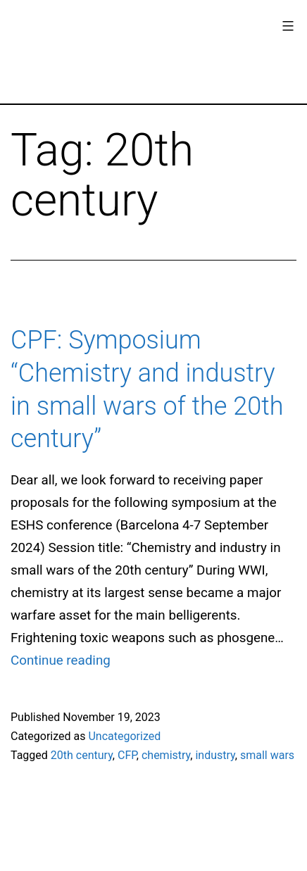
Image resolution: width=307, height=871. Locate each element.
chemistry (166, 755)
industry (214, 755)
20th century (82, 755)
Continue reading (61, 660)
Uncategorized (124, 736)
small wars (267, 755)
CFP (127, 755)
